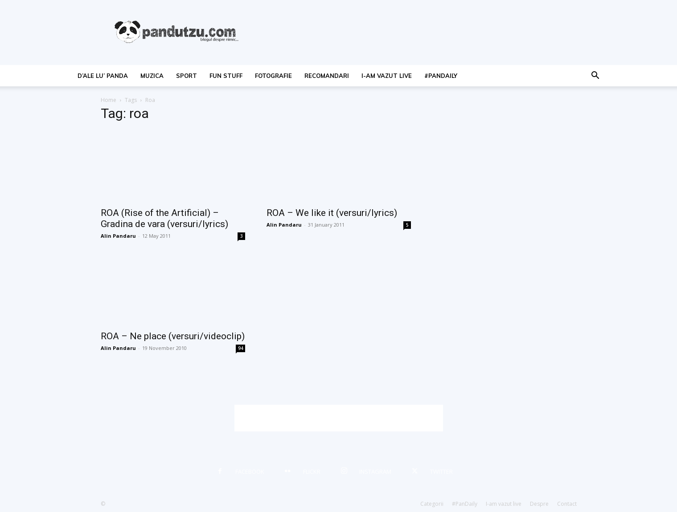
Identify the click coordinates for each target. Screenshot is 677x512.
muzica (152, 75)
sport (186, 75)
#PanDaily (440, 75)
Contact (567, 504)
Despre (539, 504)
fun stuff (225, 75)
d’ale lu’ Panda (103, 75)
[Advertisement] (338, 418)
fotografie (273, 75)
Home (108, 100)
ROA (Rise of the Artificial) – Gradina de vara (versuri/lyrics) (164, 218)
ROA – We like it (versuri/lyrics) (332, 212)
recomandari (326, 75)
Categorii (431, 504)
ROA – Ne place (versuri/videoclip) (173, 336)
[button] (595, 76)
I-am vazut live (386, 75)
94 (240, 348)
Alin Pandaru (118, 235)
